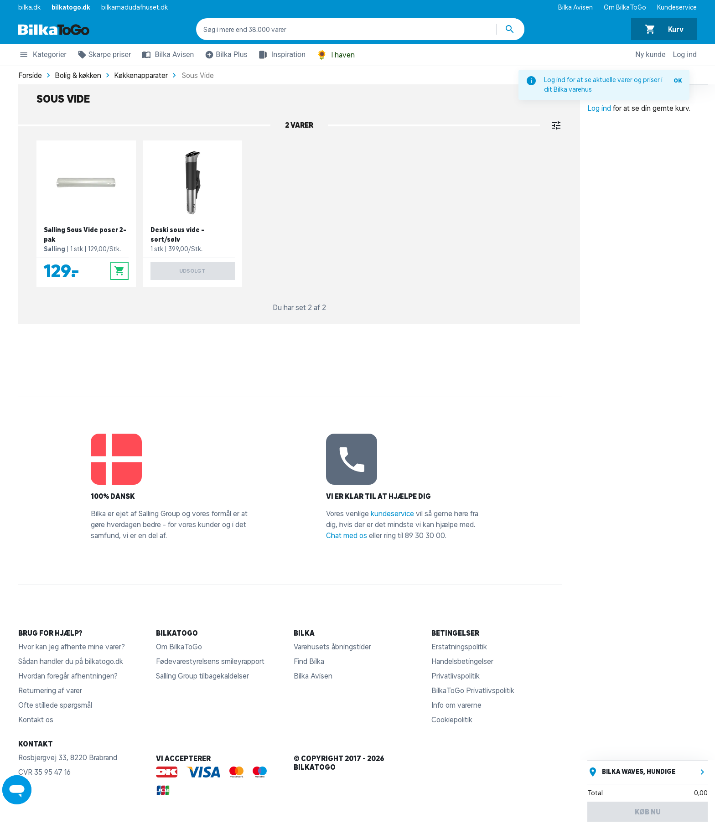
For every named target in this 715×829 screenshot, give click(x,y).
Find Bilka (309, 661)
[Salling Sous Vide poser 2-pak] (86, 213)
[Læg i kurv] (119, 271)
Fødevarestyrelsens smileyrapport (210, 661)
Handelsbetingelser (462, 661)
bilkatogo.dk (71, 7)
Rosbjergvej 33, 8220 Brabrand (67, 757)
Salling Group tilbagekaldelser (202, 676)
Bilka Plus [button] (224, 56)
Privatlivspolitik (455, 676)
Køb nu (648, 812)
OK (678, 80)
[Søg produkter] (510, 29)
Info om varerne (456, 705)
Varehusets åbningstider (332, 646)
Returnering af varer (50, 690)
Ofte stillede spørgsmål (55, 705)
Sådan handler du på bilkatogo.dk (70, 661)
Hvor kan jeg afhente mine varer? (71, 646)
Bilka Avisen (575, 7)
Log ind (685, 54)
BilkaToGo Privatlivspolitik (472, 690)
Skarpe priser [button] (102, 56)
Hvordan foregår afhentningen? (68, 676)
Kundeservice (677, 7)
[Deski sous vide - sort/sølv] (193, 213)
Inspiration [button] (280, 54)
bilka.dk (29, 7)
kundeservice (392, 513)
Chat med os (346, 535)
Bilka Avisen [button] (166, 54)
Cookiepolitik (451, 719)
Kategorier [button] (42, 56)
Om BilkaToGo (625, 7)
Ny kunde (650, 54)
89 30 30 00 (425, 535)
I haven (335, 55)
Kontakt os (35, 719)
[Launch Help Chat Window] (16, 789)
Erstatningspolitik (459, 646)
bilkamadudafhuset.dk (134, 7)
